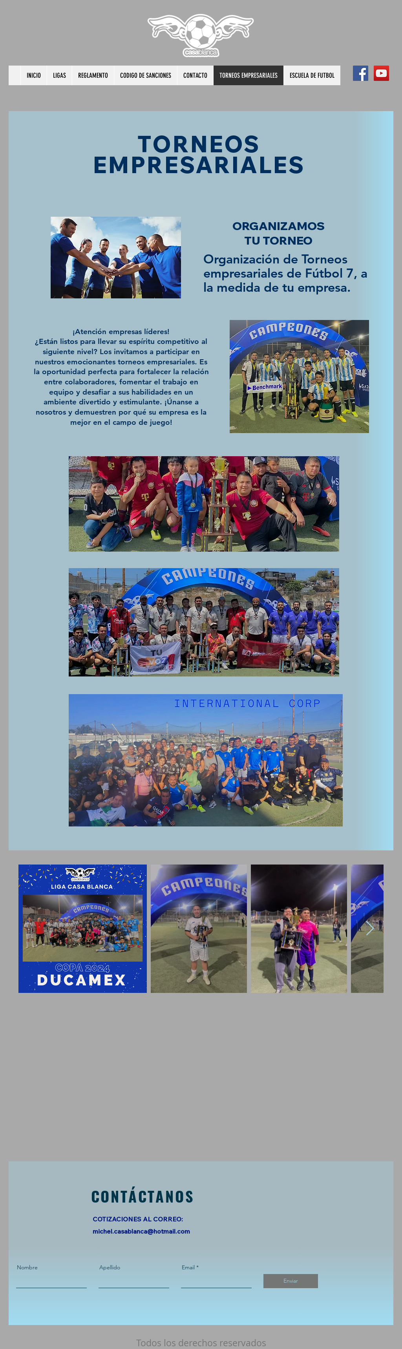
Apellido (109, 1267)
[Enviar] (290, 1281)
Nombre (27, 1267)
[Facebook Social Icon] (360, 73)
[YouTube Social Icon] (381, 73)
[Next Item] (370, 928)
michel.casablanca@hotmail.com (141, 1231)
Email (188, 1267)
